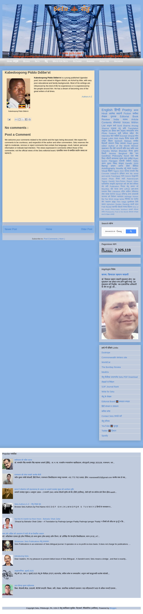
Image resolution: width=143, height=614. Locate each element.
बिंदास (110, 141)
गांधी (122, 176)
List (103, 125)
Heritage (128, 197)
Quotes (118, 204)
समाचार (123, 143)
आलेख (112, 113)
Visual (118, 194)
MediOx (105, 372)
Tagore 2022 (118, 171)
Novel (126, 156)
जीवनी (108, 158)
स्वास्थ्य (112, 194)
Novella (119, 168)
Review (106, 119)
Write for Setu (60, 61)
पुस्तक (113, 116)
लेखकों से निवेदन (108, 382)
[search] (113, 231)
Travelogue (115, 176)
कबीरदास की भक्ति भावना (23, 460)
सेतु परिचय (106, 421)
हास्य (121, 189)
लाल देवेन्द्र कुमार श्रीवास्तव (24, 585)
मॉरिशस (135, 184)
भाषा (136, 156)
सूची (119, 133)
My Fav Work (107, 199)
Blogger (113, 608)
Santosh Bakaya (123, 141)
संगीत (103, 212)
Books (26, 61)
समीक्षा (135, 113)
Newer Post (11, 229)
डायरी (132, 204)
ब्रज (136, 204)
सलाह (107, 194)
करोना (120, 166)
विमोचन (113, 197)
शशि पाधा (126, 148)
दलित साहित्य (126, 191)
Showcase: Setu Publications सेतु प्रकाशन (31, 541)
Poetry (127, 110)
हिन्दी (117, 110)
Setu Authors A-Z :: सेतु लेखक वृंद (27, 504)
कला (127, 174)
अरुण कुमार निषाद (109, 163)
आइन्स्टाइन (119, 184)
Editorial (124, 116)
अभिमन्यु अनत (126, 194)
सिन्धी (118, 179)
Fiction (127, 113)
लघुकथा (105, 131)
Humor (135, 197)
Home (49, 229)
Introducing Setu (21, 556)
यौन (103, 202)
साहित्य (128, 161)
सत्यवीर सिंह (134, 171)
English (107, 110)
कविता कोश (106, 411)
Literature (116, 191)
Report (129, 181)
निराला (123, 186)
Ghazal (131, 136)
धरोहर (104, 141)
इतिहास (122, 174)
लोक (103, 194)
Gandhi (112, 181)
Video (135, 181)
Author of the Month (119, 146)
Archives (118, 61)
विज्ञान (110, 171)
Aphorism (110, 204)
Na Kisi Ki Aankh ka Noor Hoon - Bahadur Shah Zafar (37, 519)
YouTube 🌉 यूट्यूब (110, 426)
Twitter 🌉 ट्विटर (109, 431)
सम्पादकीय (130, 131)
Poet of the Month (121, 212)
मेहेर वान (134, 153)
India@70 (114, 174)
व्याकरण (108, 202)
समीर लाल (134, 148)
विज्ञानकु (105, 166)
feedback (124, 209)
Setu (37, 61)
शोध (136, 136)
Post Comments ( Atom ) (54, 239)
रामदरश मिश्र (106, 191)
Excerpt (123, 136)
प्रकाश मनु (116, 128)
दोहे (112, 189)
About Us (104, 61)
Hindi (104, 113)
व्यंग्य (136, 131)
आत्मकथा (114, 158)
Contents (107, 122)
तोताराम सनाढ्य (133, 212)
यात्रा (129, 168)
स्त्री (123, 179)
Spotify (105, 435)
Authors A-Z (87, 97)
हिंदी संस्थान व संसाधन (110, 406)
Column (128, 176)
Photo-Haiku (115, 209)
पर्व (137, 186)
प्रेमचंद (127, 171)
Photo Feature (109, 133)
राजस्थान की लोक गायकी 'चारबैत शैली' (27, 475)
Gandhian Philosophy (112, 156)
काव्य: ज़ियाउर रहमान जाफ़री (115, 274)
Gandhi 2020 (131, 163)
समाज (104, 204)
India (116, 119)
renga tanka (119, 199)
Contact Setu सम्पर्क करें (112, 416)
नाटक (116, 189)
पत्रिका (136, 209)
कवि (124, 128)
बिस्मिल (135, 166)
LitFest (127, 189)
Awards (90, 61)
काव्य (136, 110)
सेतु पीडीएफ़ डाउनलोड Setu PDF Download (120, 377)
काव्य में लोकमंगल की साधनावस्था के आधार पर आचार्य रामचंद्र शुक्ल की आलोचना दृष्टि (44, 489)
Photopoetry (109, 212)
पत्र (132, 156)
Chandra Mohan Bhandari (114, 151)
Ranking (125, 204)
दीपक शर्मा (116, 131)
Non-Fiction (120, 181)
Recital (109, 207)
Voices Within (130, 122)
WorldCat (106, 362)
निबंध (117, 143)
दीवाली (120, 207)
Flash (129, 143)
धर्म (109, 197)
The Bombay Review (111, 367)
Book (135, 116)
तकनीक (114, 207)
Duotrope (106, 352)
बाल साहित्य (115, 136)
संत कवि (105, 186)
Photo (111, 179)
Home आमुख (12, 61)
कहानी (119, 113)
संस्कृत (121, 163)
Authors (77, 61)
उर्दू (125, 168)
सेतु (46, 61)
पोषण (128, 166)
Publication (114, 186)
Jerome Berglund (118, 153)
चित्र (103, 158)
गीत (110, 148)
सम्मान (113, 166)
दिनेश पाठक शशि (131, 138)
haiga (124, 202)
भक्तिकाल (135, 191)
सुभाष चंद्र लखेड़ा (126, 158)
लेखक (104, 116)
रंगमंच (125, 207)
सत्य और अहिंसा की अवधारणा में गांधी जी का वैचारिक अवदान (23, 534)
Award (104, 179)
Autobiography (108, 168)
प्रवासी (121, 161)
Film (118, 202)
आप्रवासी (135, 194)
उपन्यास (104, 197)
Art (109, 131)
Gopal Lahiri (107, 138)
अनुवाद (123, 131)
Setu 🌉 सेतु (71, 9)
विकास (130, 207)
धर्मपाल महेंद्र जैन (130, 133)
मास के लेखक (106, 214)
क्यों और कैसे (128, 184)
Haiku (135, 161)
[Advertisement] (120, 86)
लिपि (136, 202)
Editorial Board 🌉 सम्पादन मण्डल (116, 401)
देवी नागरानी (117, 148)
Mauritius (105, 189)
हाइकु (114, 202)
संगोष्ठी (112, 214)
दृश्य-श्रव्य (134, 189)
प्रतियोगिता (105, 184)
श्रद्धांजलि (135, 176)
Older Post (86, 229)
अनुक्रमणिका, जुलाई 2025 (24, 571)
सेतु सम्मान (131, 186)
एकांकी (131, 209)
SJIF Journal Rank (110, 387)
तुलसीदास (131, 202)
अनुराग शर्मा (111, 125)
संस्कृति (112, 184)
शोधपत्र (117, 122)
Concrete (105, 174)
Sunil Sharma (123, 125)
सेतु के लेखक (106, 396)
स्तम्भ (125, 119)
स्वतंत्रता (120, 197)
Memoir (134, 146)
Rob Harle (119, 138)
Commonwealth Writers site (114, 357)
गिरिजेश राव (129, 199)
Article (134, 119)
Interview (106, 136)
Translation (133, 128)
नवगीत (136, 199)
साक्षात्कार (105, 148)
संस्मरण (111, 143)
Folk (103, 207)
